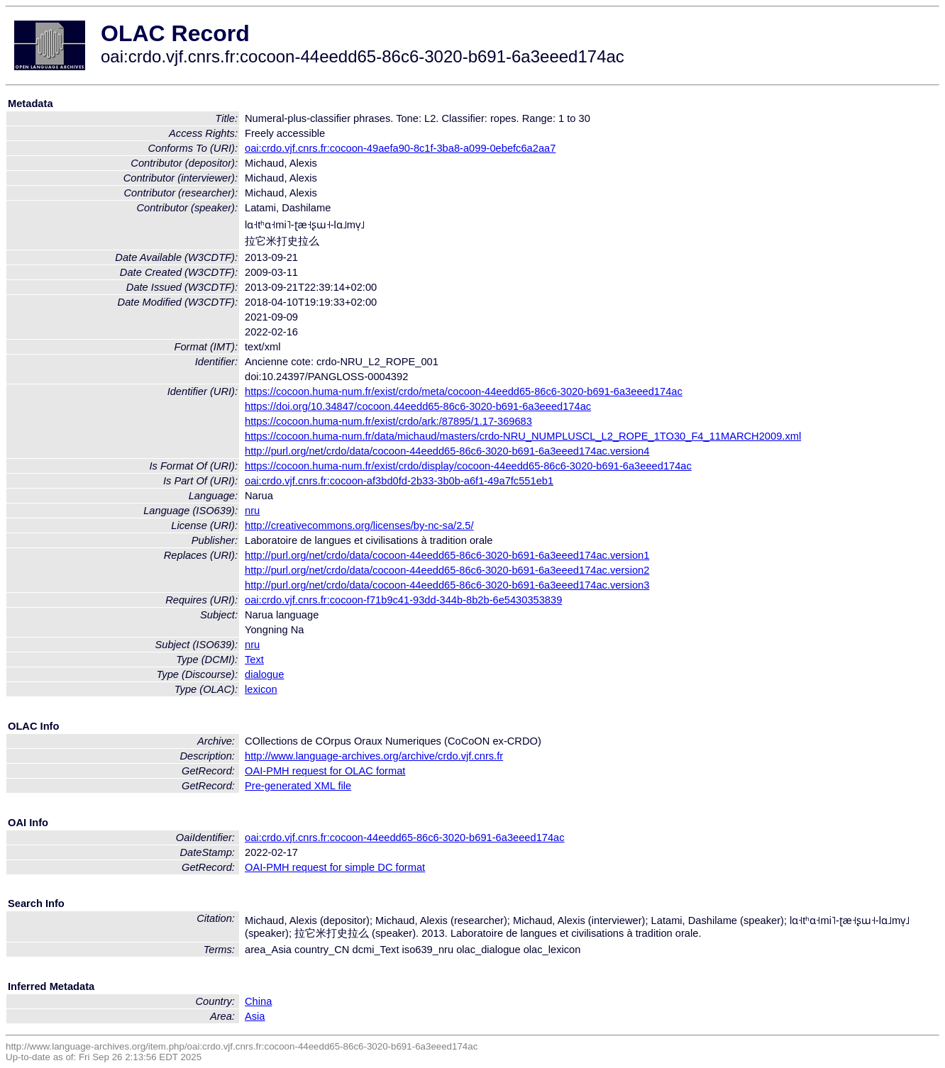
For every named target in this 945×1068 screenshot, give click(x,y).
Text (254, 659)
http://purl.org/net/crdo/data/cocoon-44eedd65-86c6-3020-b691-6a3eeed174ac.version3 (447, 585)
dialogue (264, 674)
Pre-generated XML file (298, 785)
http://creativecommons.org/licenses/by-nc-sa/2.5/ (359, 525)
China (258, 1001)
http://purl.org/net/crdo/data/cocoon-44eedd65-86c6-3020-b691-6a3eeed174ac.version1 (447, 555)
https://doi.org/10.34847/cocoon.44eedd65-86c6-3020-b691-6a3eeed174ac (418, 406)
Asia (255, 1016)
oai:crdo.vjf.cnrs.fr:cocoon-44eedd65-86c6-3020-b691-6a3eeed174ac (405, 837)
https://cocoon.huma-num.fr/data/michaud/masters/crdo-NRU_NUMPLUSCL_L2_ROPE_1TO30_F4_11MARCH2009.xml (523, 436)
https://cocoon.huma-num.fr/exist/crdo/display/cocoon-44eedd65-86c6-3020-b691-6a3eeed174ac (468, 466)
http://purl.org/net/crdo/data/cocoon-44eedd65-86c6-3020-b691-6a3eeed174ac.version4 (447, 451)
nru (252, 510)
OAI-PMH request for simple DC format (335, 867)
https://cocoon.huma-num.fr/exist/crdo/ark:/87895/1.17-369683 (388, 421)
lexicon (261, 689)
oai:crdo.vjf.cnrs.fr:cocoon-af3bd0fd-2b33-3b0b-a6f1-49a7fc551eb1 (399, 480)
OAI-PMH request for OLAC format (325, 771)
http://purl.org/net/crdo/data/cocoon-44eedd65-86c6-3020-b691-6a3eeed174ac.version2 (447, 570)
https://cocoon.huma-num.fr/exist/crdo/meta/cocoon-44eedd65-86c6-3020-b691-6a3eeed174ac (463, 391)
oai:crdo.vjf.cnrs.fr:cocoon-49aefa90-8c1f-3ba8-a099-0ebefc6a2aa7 (400, 148)
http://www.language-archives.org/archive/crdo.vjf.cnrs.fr (374, 756)
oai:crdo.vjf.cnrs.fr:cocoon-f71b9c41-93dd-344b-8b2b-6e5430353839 (403, 600)
